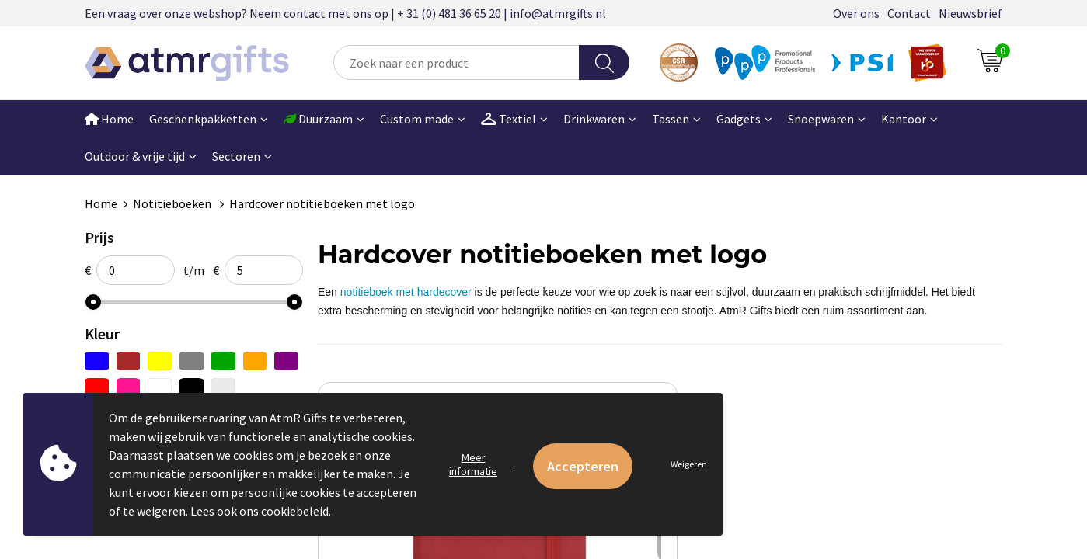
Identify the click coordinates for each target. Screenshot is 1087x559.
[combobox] (456, 62)
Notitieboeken (173, 203)
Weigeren (689, 464)
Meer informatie (473, 464)
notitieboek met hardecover (406, 292)
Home (109, 119)
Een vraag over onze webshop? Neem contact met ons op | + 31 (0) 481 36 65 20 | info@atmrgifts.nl (345, 13)
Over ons (856, 13)
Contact (909, 13)
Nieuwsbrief (970, 13)
